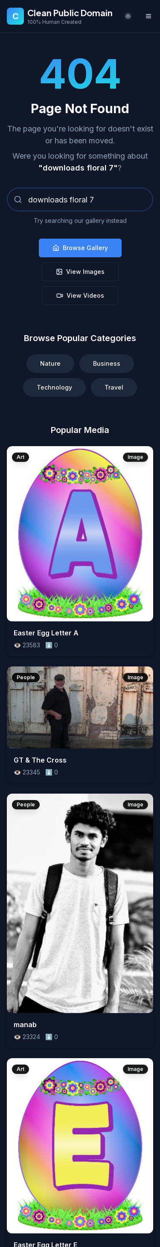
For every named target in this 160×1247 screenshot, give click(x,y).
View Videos (80, 295)
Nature (50, 363)
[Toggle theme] (128, 16)
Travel (114, 387)
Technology (54, 387)
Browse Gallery (80, 247)
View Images (80, 271)
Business (106, 363)
